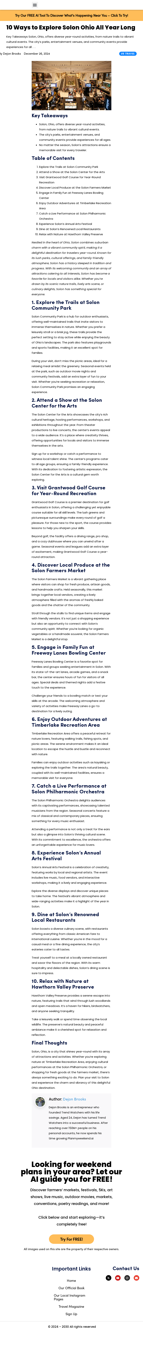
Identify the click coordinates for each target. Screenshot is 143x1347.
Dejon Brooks (74, 1113)
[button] (35, 12)
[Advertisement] (127, 137)
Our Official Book (71, 1302)
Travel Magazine (71, 1321)
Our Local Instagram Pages (69, 1312)
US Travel (128, 68)
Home (71, 1295)
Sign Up (71, 1328)
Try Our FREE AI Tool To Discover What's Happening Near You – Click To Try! (71, 29)
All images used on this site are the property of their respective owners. (71, 1263)
